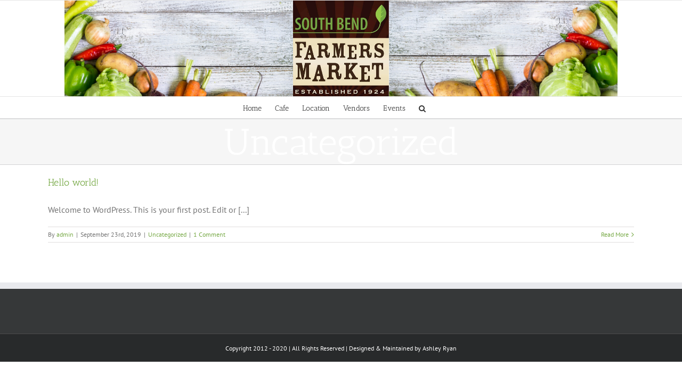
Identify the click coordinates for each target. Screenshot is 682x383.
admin (65, 234)
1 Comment (209, 234)
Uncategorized (167, 234)
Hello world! (73, 182)
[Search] (455, 107)
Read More (615, 234)
